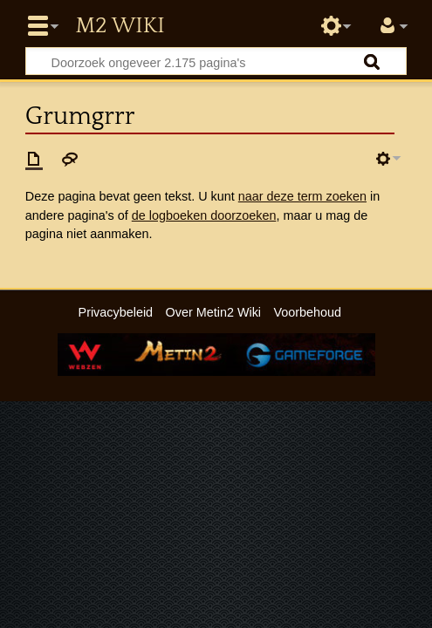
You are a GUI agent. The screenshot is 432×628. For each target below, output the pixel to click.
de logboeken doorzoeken (204, 215)
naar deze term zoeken (302, 196)
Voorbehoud (307, 312)
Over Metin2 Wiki (214, 312)
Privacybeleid (116, 312)
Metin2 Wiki (119, 26)
